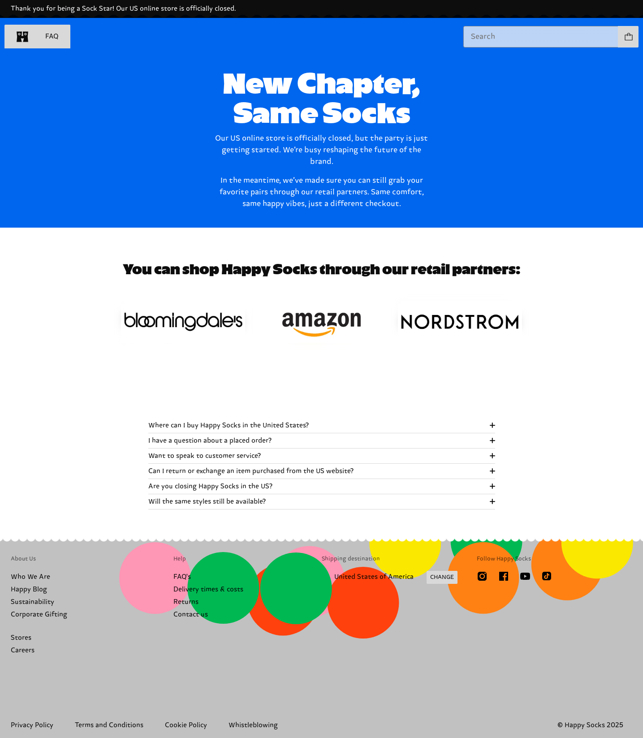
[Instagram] (482, 576)
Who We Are (30, 577)
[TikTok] (546, 576)
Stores (21, 638)
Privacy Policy (32, 725)
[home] (22, 36)
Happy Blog (29, 589)
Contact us (190, 614)
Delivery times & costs (208, 589)
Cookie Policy (186, 725)
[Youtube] (525, 576)
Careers (23, 650)
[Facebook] (503, 576)
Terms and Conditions (109, 725)
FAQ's (182, 577)
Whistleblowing (253, 725)
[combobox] (541, 37)
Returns (186, 602)
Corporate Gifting (39, 614)
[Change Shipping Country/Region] (389, 577)
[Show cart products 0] (628, 36)
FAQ (51, 36)
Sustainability (32, 602)
